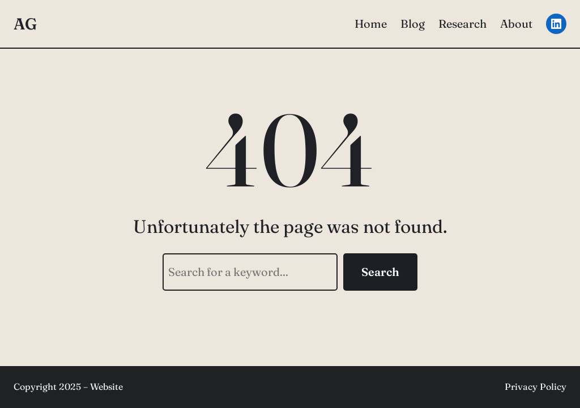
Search (380, 272)
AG (25, 23)
